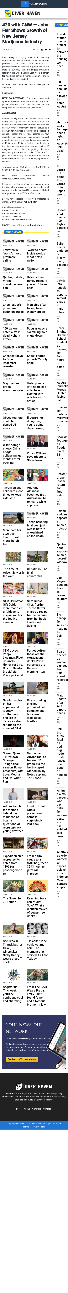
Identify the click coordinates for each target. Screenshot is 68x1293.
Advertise (36, 1109)
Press (19, 1109)
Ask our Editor (30, 202)
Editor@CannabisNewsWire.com (17, 220)
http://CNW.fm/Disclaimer (29, 193)
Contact (47, 1109)
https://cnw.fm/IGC (34, 107)
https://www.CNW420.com (18, 179)
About (27, 1109)
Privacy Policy (39, 1127)
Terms (26, 1127)
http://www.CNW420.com (14, 213)
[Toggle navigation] (25, 4)
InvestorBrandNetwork (33, 225)
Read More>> (8, 93)
